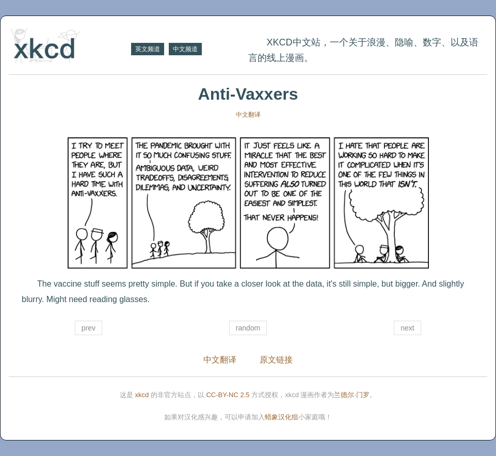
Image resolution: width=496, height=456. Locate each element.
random (248, 328)
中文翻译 (248, 114)
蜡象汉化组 (281, 417)
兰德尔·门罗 (352, 395)
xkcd (142, 395)
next (407, 328)
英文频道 (147, 49)
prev (88, 328)
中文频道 (185, 49)
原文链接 (276, 359)
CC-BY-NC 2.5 (227, 395)
